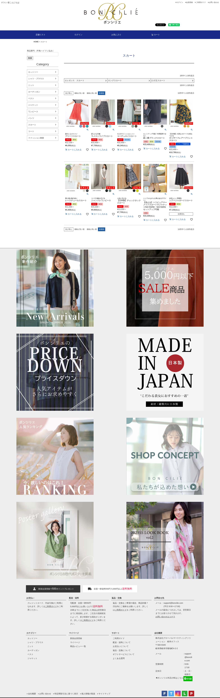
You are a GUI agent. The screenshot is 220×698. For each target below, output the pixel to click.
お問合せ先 (159, 598)
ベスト (31, 98)
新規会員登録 (76, 638)
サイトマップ (104, 694)
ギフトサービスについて (123, 654)
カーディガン (34, 92)
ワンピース (33, 111)
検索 (30, 58)
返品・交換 (117, 598)
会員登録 (189, 2)
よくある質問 (119, 658)
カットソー (33, 72)
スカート (32, 125)
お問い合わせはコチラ (165, 617)
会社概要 (158, 633)
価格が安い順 (79, 93)
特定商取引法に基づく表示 (66, 694)
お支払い (30, 598)
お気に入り (116, 34)
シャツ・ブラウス (36, 78)
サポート (116, 633)
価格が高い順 (92, 93)
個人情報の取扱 (88, 694)
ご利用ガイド (201, 2)
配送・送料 (74, 598)
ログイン (179, 2)
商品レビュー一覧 (78, 646)
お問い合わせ (214, 2)
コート (31, 131)
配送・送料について (121, 642)
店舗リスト (40, 34)
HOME (36, 42)
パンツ (31, 118)
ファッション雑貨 (36, 138)
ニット (31, 85)
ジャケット (33, 105)
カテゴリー (31, 633)
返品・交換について (121, 650)
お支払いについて (121, 646)
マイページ (74, 633)
